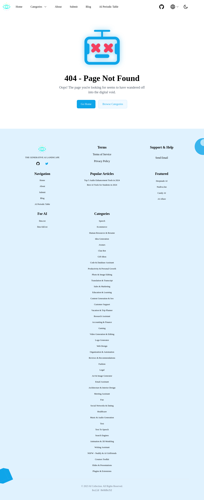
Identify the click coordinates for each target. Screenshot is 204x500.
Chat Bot (102, 251)
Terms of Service (102, 154)
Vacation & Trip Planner (102, 310)
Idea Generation (102, 239)
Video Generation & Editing (102, 334)
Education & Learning (102, 292)
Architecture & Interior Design (102, 388)
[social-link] (161, 6)
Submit (73, 6)
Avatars (102, 245)
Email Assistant (102, 382)
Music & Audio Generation (102, 417)
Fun (102, 400)
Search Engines (102, 435)
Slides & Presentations (102, 465)
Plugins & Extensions (102, 471)
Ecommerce (102, 227)
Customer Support (102, 304)
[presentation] (185, 7)
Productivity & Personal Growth (102, 269)
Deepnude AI (162, 181)
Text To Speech (102, 429)
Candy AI (162, 193)
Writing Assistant (102, 447)
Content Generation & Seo (101, 298)
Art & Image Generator (102, 376)
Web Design (102, 346)
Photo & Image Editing (102, 274)
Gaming (102, 328)
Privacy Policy (102, 161)
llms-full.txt (42, 227)
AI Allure (162, 199)
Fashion (102, 364)
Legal (102, 370)
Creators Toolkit (102, 459)
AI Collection (95, 486)
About (58, 6)
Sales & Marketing (102, 286)
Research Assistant (102, 316)
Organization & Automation (102, 352)
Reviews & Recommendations (102, 358)
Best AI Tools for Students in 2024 (102, 185)
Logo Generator (102, 340)
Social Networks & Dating (101, 406)
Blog (88, 6)
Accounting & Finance (102, 322)
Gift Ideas (102, 257)
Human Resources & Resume (102, 233)
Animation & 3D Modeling (102, 441)
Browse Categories (112, 104)
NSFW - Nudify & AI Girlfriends (102, 453)
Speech (102, 221)
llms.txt (42, 221)
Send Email (161, 157)
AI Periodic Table (108, 6)
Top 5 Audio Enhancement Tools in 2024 (102, 180)
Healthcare (102, 411)
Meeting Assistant (102, 394)
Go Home (86, 104)
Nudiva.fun (162, 187)
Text (102, 423)
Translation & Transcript (102, 280)
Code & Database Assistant (102, 262)
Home (19, 6)
